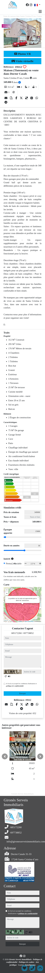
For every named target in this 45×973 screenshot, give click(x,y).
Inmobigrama (30, 965)
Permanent (11, 563)
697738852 (28, 633)
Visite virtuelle (22, 61)
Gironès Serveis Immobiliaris (20, 959)
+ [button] (7, 590)
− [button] (7, 593)
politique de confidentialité (15, 686)
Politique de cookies (27, 962)
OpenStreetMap (29, 621)
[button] (5, 756)
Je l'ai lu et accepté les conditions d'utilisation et (21, 685)
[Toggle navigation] (40, 11)
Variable (17, 563)
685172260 (16, 633)
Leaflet (20, 621)
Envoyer (22, 693)
